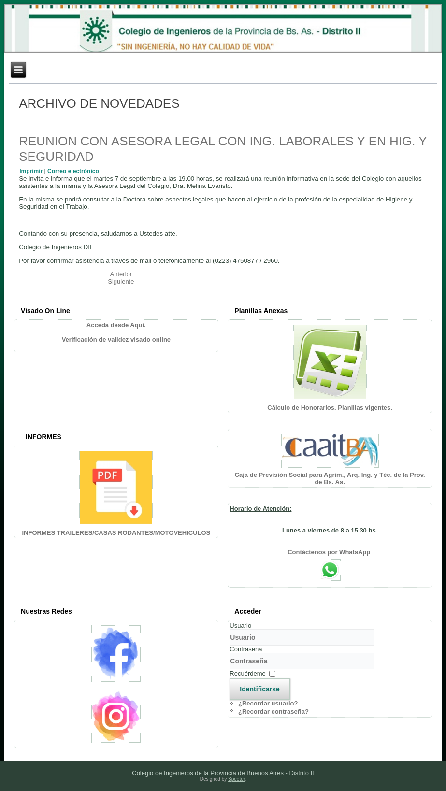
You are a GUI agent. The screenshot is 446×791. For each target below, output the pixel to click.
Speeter (236, 779)
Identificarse (259, 689)
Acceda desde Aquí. (116, 325)
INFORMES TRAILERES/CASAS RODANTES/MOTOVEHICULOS (116, 532)
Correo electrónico (73, 171)
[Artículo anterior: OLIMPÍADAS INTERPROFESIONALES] (121, 274)
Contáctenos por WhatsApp (330, 552)
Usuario (240, 625)
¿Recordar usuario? (268, 703)
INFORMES (43, 437)
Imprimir (31, 171)
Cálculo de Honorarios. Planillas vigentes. (329, 407)
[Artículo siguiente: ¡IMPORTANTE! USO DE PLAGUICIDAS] (121, 281)
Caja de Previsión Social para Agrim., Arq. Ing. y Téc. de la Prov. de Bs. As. (330, 478)
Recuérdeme (247, 673)
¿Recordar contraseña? (273, 711)
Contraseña (246, 649)
